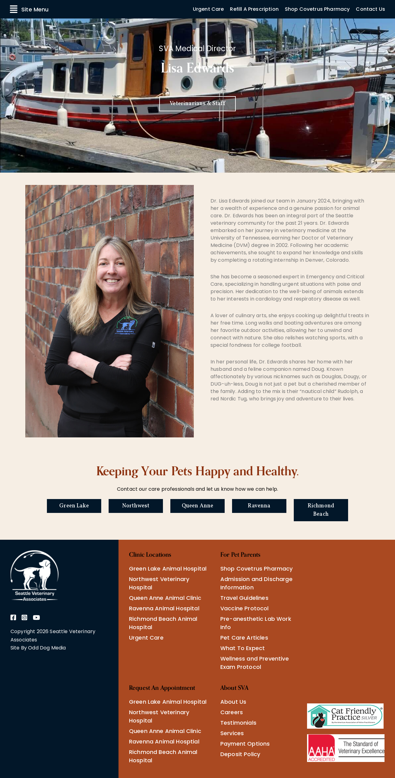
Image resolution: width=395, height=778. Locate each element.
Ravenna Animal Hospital (164, 608)
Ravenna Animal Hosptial (164, 741)
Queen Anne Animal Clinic (165, 598)
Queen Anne (198, 506)
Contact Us (370, 9)
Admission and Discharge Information (256, 583)
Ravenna (259, 506)
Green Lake (74, 506)
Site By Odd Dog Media (38, 647)
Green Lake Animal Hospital (167, 568)
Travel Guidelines (244, 598)
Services (232, 733)
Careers (231, 712)
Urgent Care (208, 9)
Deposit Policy (240, 754)
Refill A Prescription (254, 9)
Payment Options (245, 743)
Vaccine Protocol (244, 608)
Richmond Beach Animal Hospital (163, 623)
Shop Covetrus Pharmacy (317, 9)
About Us (233, 702)
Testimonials (238, 723)
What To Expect (242, 648)
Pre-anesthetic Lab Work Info (255, 623)
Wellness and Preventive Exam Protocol (254, 663)
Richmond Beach (321, 510)
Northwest (135, 506)
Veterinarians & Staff (197, 104)
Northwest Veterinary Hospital (159, 583)
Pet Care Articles (244, 637)
